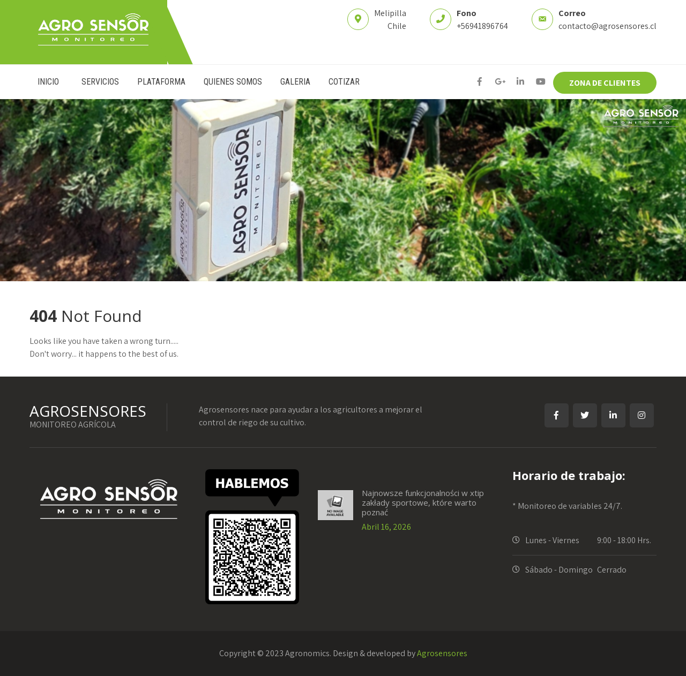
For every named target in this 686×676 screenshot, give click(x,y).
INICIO (48, 82)
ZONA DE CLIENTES (604, 82)
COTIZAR (344, 82)
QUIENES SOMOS (233, 82)
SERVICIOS (100, 82)
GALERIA (295, 82)
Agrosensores (442, 653)
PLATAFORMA (161, 82)
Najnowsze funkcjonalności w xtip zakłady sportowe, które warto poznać (423, 502)
